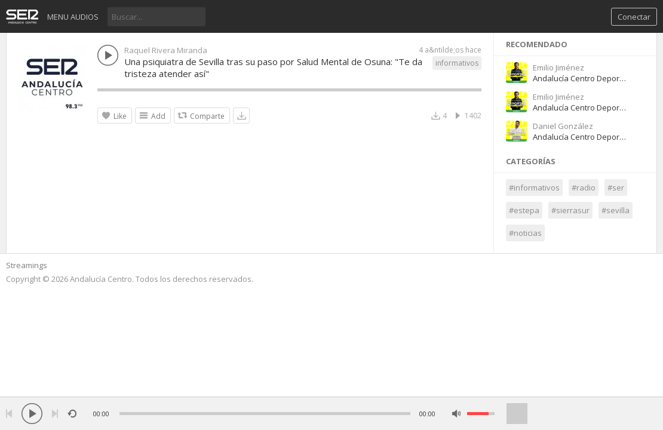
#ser (615, 187)
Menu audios (73, 16)
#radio (584, 187)
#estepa (524, 210)
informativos (456, 63)
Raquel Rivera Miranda (165, 50)
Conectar (634, 16)
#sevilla (615, 210)
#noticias (525, 233)
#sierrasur (570, 210)
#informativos (534, 187)
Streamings (26, 265)
